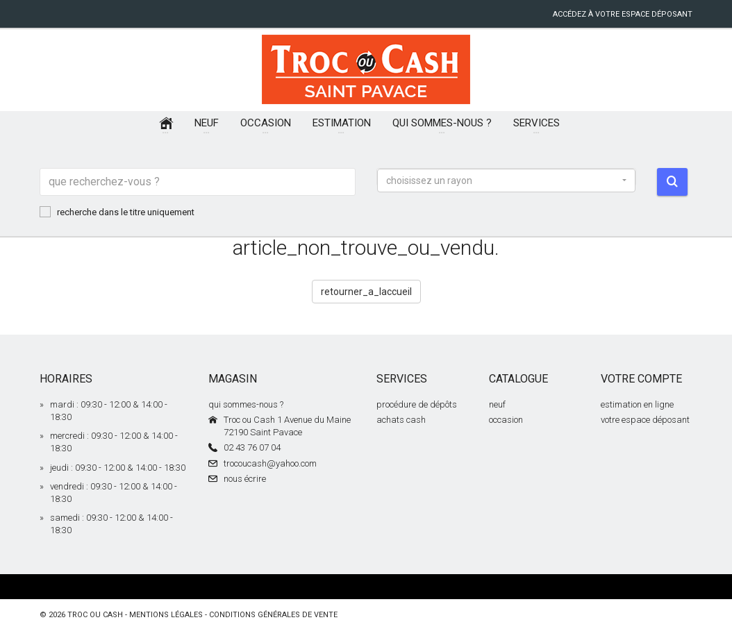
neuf (497, 404)
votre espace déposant (645, 419)
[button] (506, 180)
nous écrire (245, 478)
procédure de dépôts (416, 404)
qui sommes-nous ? (245, 404)
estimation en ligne (637, 404)
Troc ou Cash (95, 614)
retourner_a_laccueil (366, 291)
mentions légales (166, 614)
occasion (506, 419)
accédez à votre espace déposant (622, 14)
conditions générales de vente (273, 614)
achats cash (401, 419)
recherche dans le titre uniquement (117, 211)
